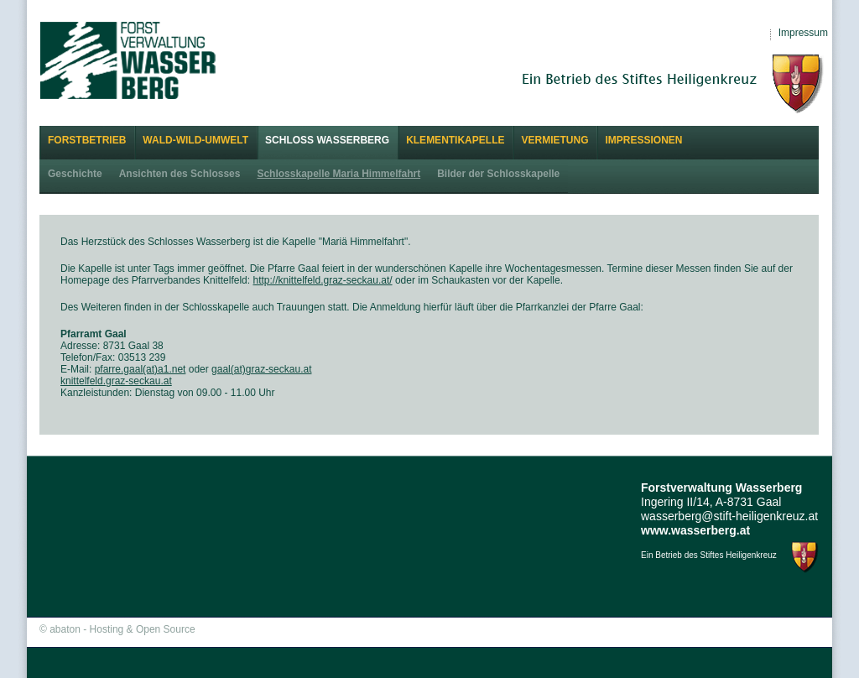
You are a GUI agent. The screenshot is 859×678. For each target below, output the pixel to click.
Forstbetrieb (87, 140)
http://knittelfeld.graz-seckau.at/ (322, 280)
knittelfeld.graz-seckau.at (116, 381)
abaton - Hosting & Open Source (122, 629)
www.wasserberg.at (695, 530)
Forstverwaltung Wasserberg (128, 60)
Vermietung (554, 140)
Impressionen (643, 140)
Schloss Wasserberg (327, 140)
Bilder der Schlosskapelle (498, 174)
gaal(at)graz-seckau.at (261, 369)
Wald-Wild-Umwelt (195, 140)
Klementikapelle (455, 140)
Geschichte (75, 174)
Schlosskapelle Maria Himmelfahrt (338, 174)
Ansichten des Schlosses (180, 174)
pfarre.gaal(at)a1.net (140, 369)
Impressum (803, 33)
